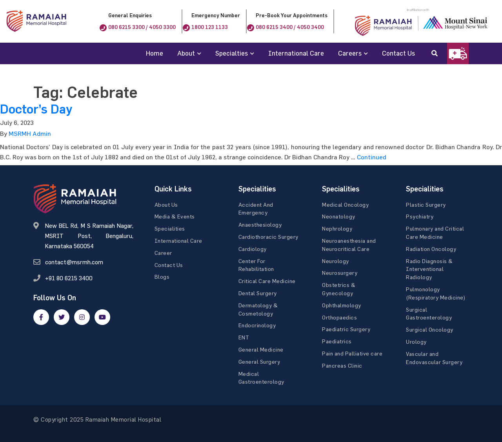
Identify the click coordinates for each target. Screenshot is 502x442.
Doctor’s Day (36, 109)
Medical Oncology (345, 204)
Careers (350, 53)
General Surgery (259, 361)
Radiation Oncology (431, 248)
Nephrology (337, 228)
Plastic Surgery (426, 204)
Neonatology (338, 216)
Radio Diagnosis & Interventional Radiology (429, 269)
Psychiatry (419, 216)
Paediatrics (337, 341)
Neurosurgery (339, 272)
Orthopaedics (339, 317)
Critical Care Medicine (267, 281)
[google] (82, 317)
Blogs (162, 276)
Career (163, 252)
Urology (416, 341)
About (186, 53)
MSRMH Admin (30, 133)
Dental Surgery (257, 293)
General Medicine (261, 349)
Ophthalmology (341, 305)
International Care (296, 53)
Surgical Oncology (429, 329)
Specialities (170, 228)
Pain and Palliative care (352, 353)
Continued (371, 157)
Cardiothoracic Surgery (268, 236)
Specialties (231, 53)
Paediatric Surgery (346, 329)
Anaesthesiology (260, 224)
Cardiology (252, 248)
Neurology (335, 261)
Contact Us (398, 53)
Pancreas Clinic (342, 365)
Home (154, 53)
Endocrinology (257, 325)
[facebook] (41, 317)
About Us (166, 204)
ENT (243, 337)
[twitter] (61, 317)
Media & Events (175, 216)
